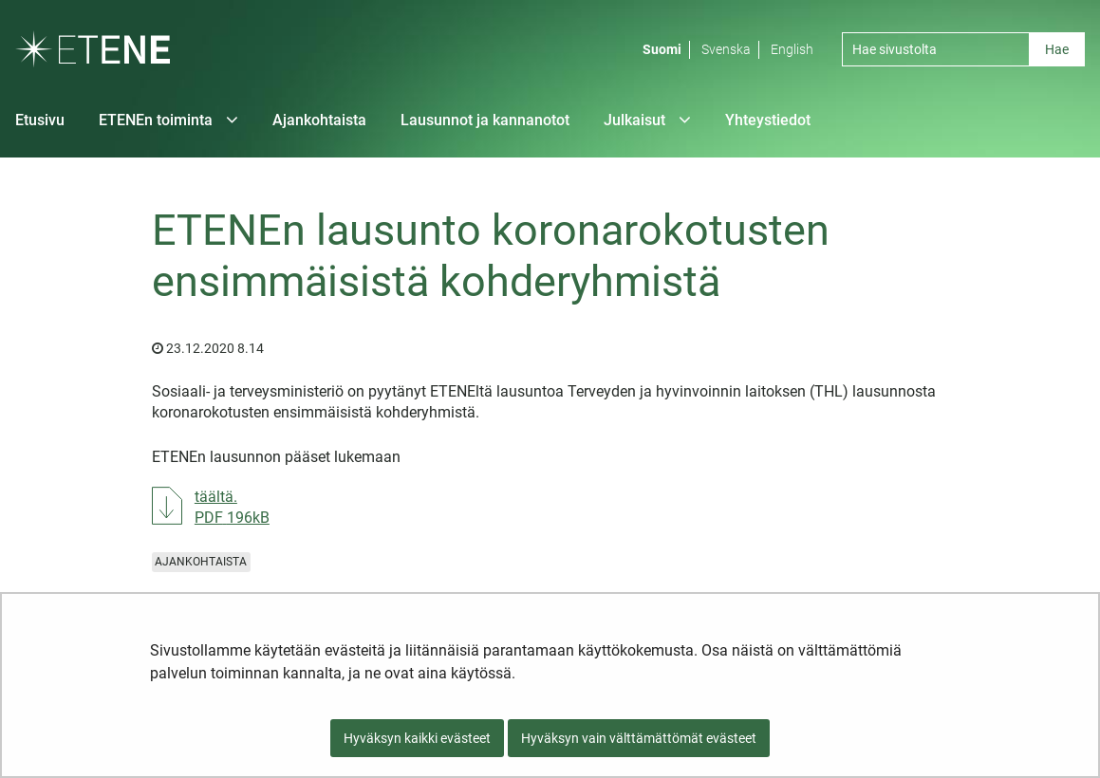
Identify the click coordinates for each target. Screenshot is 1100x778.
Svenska (726, 49)
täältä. (232, 507)
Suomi (662, 49)
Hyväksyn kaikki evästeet (417, 738)
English (792, 49)
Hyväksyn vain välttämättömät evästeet (638, 738)
